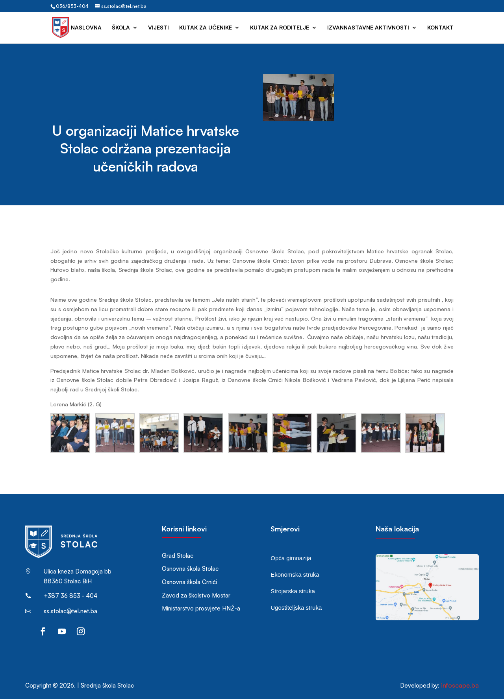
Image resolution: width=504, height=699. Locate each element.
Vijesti (158, 28)
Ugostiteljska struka (296, 607)
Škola (121, 28)
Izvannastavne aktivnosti (368, 28)
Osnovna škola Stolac (190, 568)
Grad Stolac (177, 555)
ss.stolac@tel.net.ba (70, 611)
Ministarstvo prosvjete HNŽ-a (201, 608)
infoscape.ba (460, 685)
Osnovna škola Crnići (189, 582)
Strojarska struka (293, 591)
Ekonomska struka (295, 574)
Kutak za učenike (205, 28)
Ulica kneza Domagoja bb (77, 571)
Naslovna (86, 28)
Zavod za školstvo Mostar (196, 595)
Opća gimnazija (291, 558)
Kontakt (440, 28)
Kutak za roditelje (279, 28)
